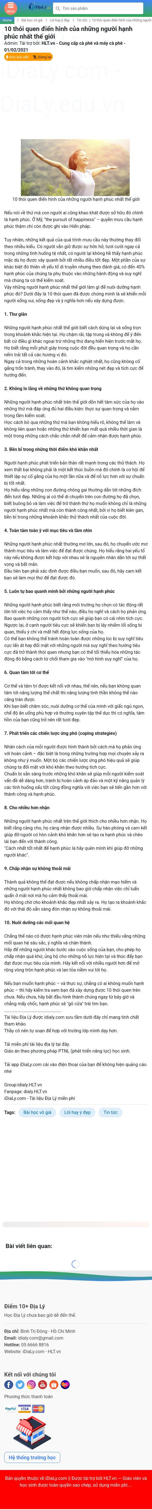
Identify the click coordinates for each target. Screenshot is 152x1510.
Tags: (9, 1113)
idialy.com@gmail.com (40, 1339)
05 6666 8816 (35, 1345)
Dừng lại (41, 58)
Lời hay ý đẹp (60, 21)
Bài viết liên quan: (29, 1247)
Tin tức (82, 21)
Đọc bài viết (17, 58)
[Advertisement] (76, 100)
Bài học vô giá (31, 21)
